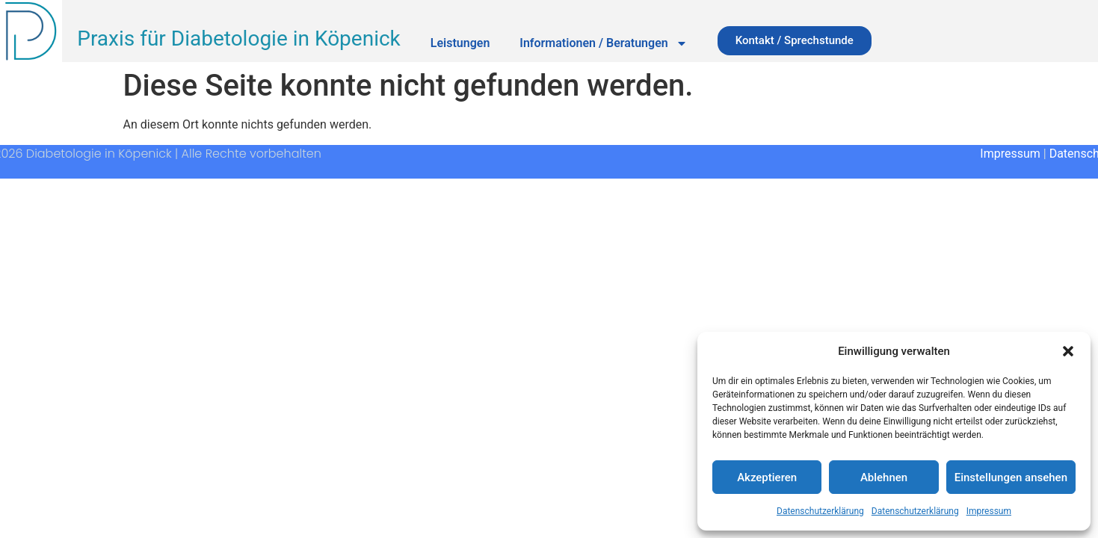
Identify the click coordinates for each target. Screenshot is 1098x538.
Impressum (988, 511)
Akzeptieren (767, 477)
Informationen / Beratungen (603, 43)
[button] (1068, 351)
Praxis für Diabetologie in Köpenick (239, 38)
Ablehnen (883, 477)
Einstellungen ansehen (1010, 477)
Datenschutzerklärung (820, 511)
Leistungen (460, 43)
